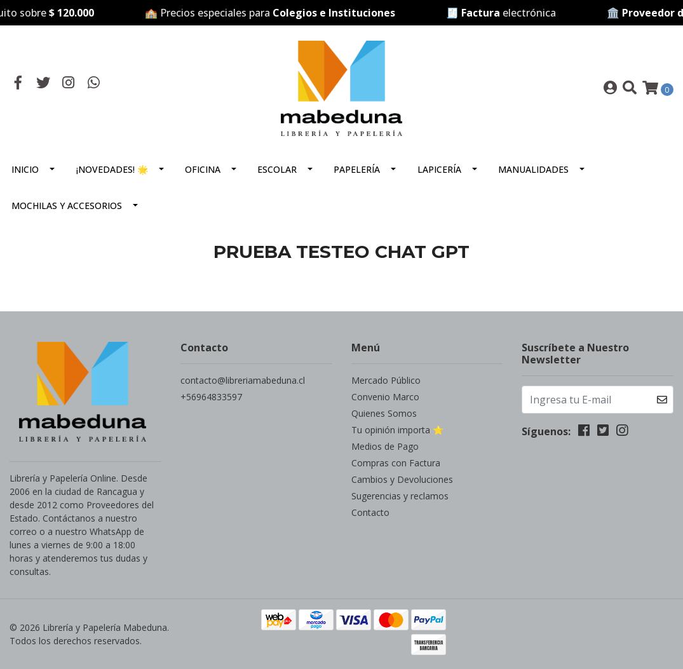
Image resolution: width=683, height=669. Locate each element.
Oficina (202, 169)
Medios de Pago (385, 446)
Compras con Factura (395, 463)
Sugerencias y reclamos (400, 496)
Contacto (370, 512)
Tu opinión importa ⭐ (397, 430)
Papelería (357, 169)
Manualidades (533, 169)
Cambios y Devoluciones (402, 479)
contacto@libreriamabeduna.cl (242, 380)
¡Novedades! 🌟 (112, 169)
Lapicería (439, 169)
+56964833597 (211, 397)
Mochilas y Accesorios (66, 205)
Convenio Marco (385, 397)
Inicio (25, 169)
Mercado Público (386, 380)
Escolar (277, 169)
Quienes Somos (384, 413)
